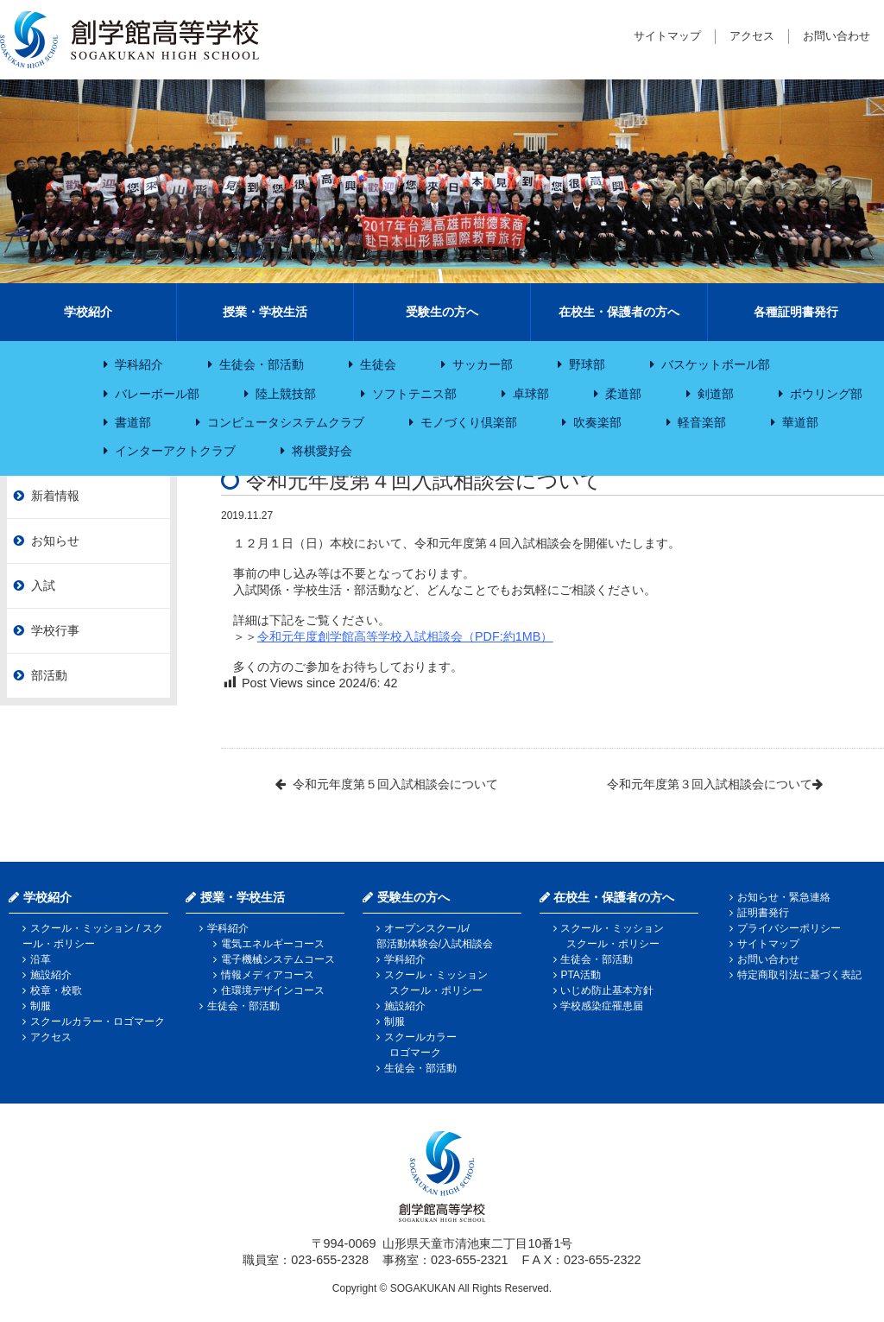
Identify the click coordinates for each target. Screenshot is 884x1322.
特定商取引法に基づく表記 (799, 975)
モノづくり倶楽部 (468, 422)
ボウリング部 (826, 394)
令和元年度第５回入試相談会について (395, 784)
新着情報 (55, 496)
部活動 (49, 675)
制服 (40, 1006)
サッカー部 (482, 364)
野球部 (587, 364)
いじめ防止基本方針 (607, 990)
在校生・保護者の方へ (619, 312)
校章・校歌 (56, 990)
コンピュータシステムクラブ (285, 422)
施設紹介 (51, 975)
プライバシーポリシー (789, 928)
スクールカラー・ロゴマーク (97, 1021)
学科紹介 (139, 364)
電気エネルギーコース (273, 944)
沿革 (40, 959)
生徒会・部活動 (261, 364)
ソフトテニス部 (414, 394)
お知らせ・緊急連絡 (783, 897)
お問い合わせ (836, 35)
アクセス (751, 35)
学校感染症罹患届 (601, 1006)
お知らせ (55, 540)
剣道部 (716, 394)
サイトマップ (667, 35)
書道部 (133, 422)
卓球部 (531, 394)
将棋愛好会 (322, 451)
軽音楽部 (702, 422)
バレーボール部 (157, 394)
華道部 (800, 422)
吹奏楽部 (597, 422)
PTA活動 (580, 975)
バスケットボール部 (715, 364)
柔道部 (623, 394)
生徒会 (378, 364)
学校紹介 (88, 312)
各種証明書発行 (796, 312)
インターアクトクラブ (175, 451)
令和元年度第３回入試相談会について (709, 784)
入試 (43, 585)
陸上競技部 (286, 394)
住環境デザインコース (273, 990)
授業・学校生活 (265, 312)
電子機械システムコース (278, 959)
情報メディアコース (267, 975)
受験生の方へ (442, 312)
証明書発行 (763, 913)
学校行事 (55, 630)
